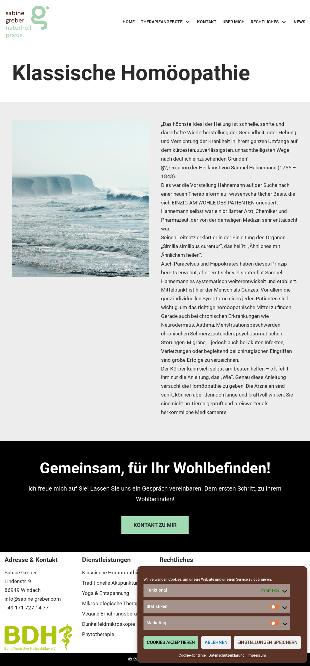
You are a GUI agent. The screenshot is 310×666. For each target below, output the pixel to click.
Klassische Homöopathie (111, 573)
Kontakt (206, 21)
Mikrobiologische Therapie (112, 603)
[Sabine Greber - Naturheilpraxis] (27, 22)
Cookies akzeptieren (171, 642)
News (299, 21)
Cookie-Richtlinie (192, 655)
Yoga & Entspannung (105, 593)
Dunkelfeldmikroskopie (108, 624)
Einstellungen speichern (267, 642)
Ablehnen (216, 642)
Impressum (257, 655)
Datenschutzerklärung (227, 655)
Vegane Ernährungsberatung (114, 614)
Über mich (234, 21)
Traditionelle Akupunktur (110, 583)
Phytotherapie (98, 634)
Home (129, 21)
